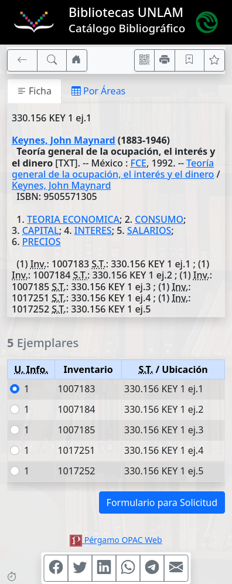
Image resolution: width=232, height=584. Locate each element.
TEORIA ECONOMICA (73, 219)
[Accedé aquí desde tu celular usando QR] (144, 60)
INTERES (93, 230)
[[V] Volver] (22, 60)
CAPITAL (40, 230)
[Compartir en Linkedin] (104, 568)
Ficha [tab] (34, 90)
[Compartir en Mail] (176, 568)
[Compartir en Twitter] (80, 568)
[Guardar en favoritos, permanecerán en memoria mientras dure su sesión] (190, 60)
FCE (138, 163)
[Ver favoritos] (214, 60)
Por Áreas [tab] (98, 90)
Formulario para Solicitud (162, 502)
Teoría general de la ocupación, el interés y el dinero (113, 169)
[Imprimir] (164, 60)
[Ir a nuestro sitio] (76, 60)
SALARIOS (149, 230)
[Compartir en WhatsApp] (128, 568)
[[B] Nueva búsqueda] (52, 60)
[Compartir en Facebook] (56, 568)
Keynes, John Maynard (63, 140)
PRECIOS (41, 241)
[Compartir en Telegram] (152, 568)
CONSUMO (159, 219)
